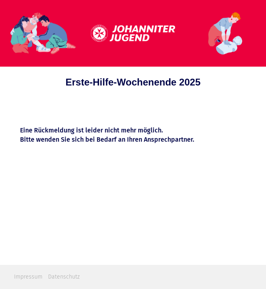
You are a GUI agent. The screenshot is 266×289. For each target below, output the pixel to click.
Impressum (28, 276)
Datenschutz (64, 276)
